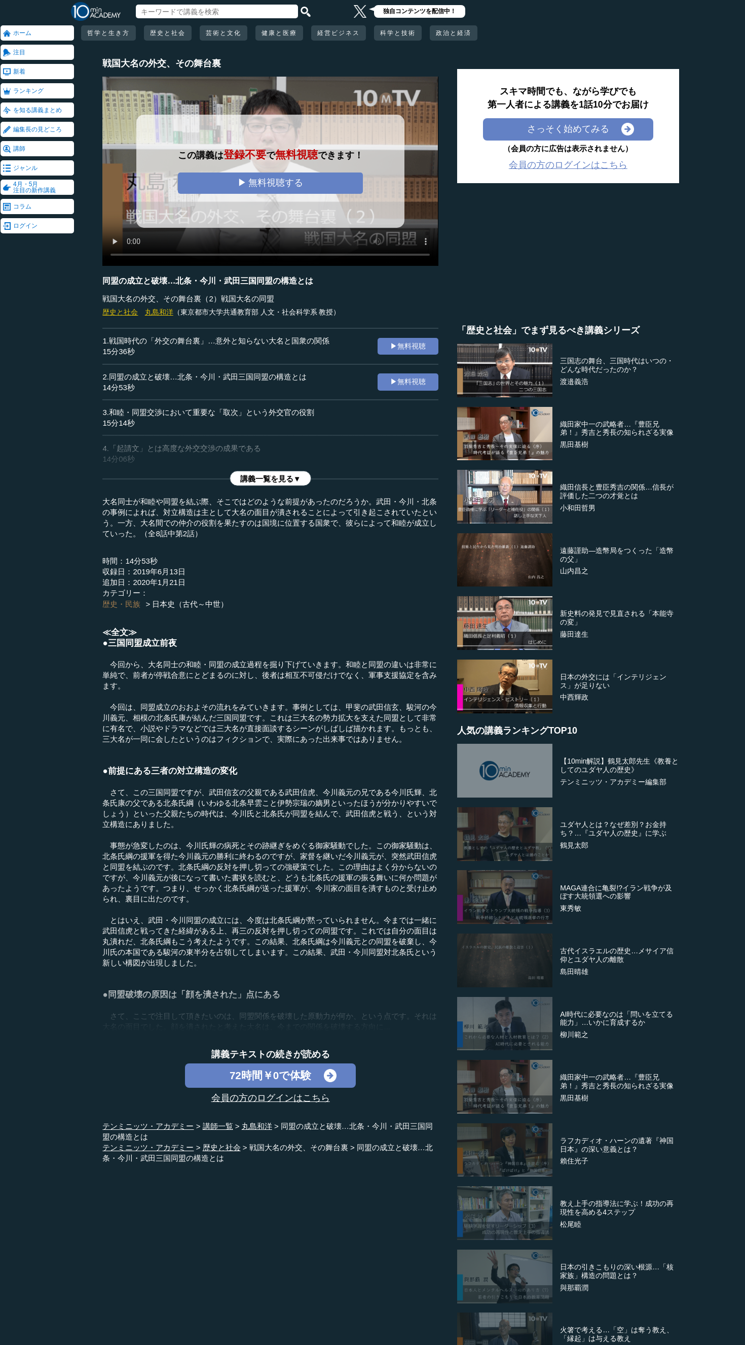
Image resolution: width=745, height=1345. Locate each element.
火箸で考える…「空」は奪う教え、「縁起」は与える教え (617, 1334)
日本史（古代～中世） (190, 604)
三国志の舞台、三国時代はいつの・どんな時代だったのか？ (617, 365)
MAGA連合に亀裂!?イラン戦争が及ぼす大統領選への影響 (616, 892)
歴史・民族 (121, 604)
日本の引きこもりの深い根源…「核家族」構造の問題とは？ (617, 1271)
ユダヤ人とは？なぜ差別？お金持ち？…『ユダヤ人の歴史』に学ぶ (613, 828)
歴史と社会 (167, 33)
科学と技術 (398, 33)
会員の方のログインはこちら (270, 1098)
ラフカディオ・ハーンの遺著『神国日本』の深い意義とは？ (617, 1144)
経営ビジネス (338, 33)
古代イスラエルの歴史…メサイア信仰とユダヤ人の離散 (617, 955)
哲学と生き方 (108, 33)
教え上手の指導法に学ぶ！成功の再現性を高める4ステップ (617, 1207)
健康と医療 (279, 33)
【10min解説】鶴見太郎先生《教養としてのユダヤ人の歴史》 (619, 765)
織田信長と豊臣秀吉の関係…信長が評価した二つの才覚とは (617, 491)
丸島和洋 (159, 312)
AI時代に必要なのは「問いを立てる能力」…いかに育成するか (616, 1018)
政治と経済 (453, 33)
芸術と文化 (223, 33)
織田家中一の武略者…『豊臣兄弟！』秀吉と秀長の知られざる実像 (617, 428)
